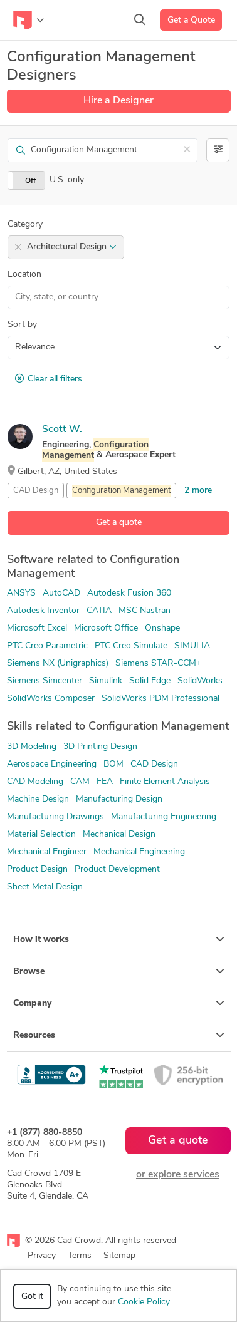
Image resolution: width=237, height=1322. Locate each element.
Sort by (22, 324)
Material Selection (41, 834)
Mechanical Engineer (47, 852)
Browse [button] (118, 971)
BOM (113, 764)
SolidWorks (200, 681)
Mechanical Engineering (139, 852)
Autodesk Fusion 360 (129, 593)
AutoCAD (61, 593)
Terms (80, 1256)
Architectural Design (72, 247)
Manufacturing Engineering (163, 817)
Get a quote (119, 522)
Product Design (37, 869)
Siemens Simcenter (44, 681)
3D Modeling (31, 746)
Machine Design (38, 799)
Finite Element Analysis (165, 782)
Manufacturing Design (119, 799)
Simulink (105, 681)
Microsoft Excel (37, 628)
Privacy (42, 1256)
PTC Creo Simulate (131, 646)
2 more (198, 490)
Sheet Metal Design (45, 887)
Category (25, 224)
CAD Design (35, 491)
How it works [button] (118, 939)
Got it (32, 1296)
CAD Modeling (35, 782)
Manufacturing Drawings (55, 817)
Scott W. (62, 430)
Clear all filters (48, 379)
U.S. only (67, 180)
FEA (105, 782)
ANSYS (21, 593)
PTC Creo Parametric (47, 646)
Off (30, 181)
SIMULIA (192, 646)
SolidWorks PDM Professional (160, 698)
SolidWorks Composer (51, 698)
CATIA (99, 611)
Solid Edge (150, 681)
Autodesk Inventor (43, 611)
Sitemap (119, 1256)
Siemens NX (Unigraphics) (57, 663)
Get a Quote (191, 20)
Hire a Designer (118, 101)
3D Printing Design (100, 746)
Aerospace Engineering (52, 764)
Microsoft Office (106, 628)
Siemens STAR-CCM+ (158, 663)
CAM (80, 782)
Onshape (162, 628)
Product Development (117, 869)
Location (24, 274)
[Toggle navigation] (28, 20)
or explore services (177, 1175)
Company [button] (118, 1003)
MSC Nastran (144, 611)
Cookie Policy (143, 1302)
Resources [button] (118, 1035)
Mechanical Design (119, 834)
